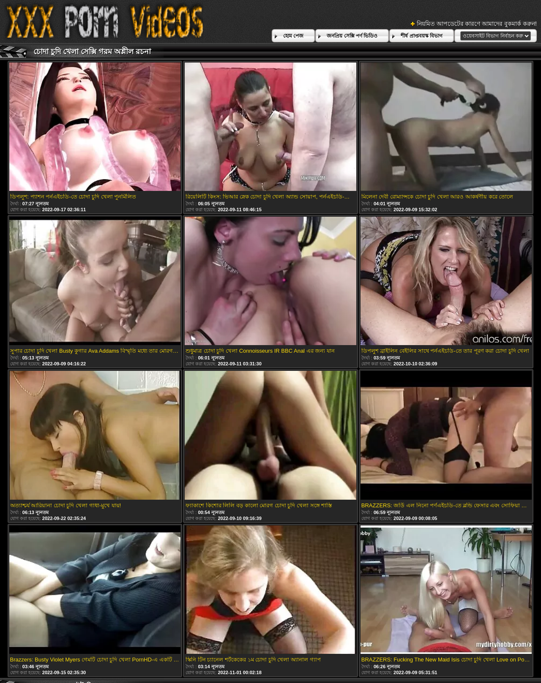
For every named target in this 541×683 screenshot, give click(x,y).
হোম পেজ (293, 36)
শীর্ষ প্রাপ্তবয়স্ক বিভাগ (422, 36)
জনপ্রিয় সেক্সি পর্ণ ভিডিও (352, 36)
